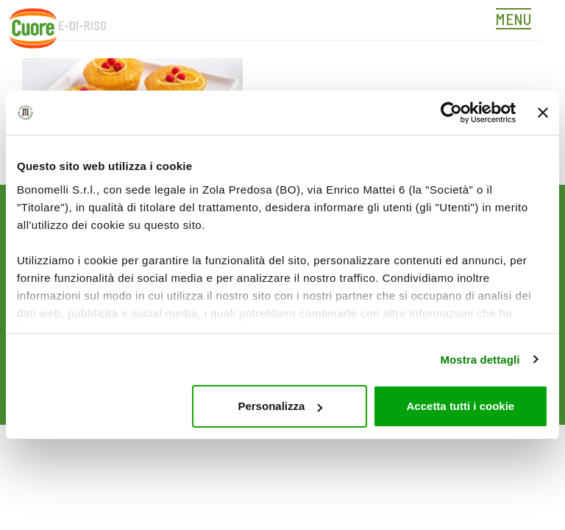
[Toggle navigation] (517, 20)
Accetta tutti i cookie (461, 406)
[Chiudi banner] (543, 112)
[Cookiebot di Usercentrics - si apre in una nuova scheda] (451, 113)
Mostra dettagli (479, 359)
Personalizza (280, 406)
